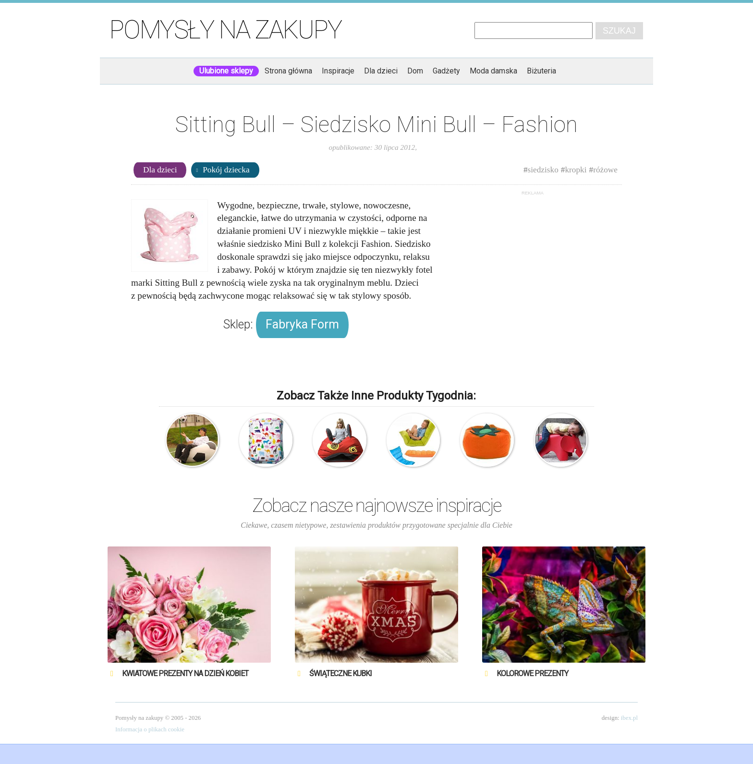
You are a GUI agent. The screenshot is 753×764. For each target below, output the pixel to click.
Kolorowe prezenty (532, 673)
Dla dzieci (381, 70)
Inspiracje (338, 70)
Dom (415, 70)
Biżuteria (541, 70)
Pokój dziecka (226, 169)
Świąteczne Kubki (340, 673)
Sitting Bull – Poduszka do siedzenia (265, 440)
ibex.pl (629, 718)
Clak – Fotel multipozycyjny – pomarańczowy (413, 440)
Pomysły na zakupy (225, 30)
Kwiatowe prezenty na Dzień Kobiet (185, 673)
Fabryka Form (302, 324)
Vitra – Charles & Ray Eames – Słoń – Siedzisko (560, 440)
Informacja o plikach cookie (149, 729)
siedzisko (543, 169)
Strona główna (288, 70)
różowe (605, 169)
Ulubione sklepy (226, 70)
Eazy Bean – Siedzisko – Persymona (486, 440)
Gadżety (446, 70)
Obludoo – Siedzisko (339, 440)
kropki (575, 169)
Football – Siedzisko (192, 440)
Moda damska (493, 70)
